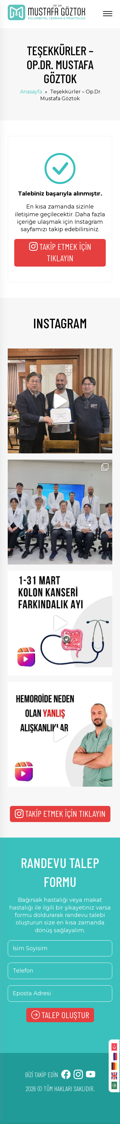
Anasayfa (31, 92)
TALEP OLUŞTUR (60, 1014)
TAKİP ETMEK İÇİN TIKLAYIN (60, 252)
